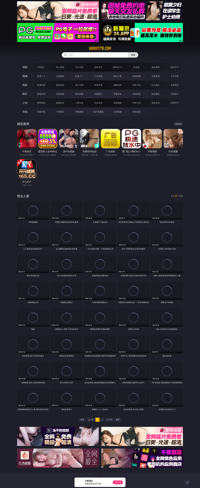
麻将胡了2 (117, 67)
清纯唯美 (136, 94)
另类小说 (136, 102)
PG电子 (41, 67)
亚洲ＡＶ (41, 76)
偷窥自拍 (41, 94)
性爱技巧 (175, 102)
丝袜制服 (136, 76)
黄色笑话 (156, 102)
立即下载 (117, 482)
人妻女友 (79, 102)
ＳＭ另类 (175, 76)
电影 (25, 85)
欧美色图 (79, 94)
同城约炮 (41, 111)
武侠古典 (98, 102)
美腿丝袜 (117, 94)
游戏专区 (98, 67)
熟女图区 (156, 94)
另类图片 (175, 94)
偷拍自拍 (60, 85)
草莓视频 (79, 111)
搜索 (133, 55)
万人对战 (79, 67)
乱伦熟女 (156, 85)
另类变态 (175, 85)
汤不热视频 (98, 111)
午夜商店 (60, 111)
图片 (25, 94)
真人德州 (60, 67)
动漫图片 (98, 94)
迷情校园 (117, 102)
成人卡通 (79, 85)
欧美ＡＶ (79, 76)
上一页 (90, 419)
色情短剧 (136, 111)
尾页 (118, 419)
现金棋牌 (156, 67)
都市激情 (41, 102)
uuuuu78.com (100, 48)
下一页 (109, 419)
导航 (25, 111)
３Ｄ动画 (98, 76)
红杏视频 (117, 111)
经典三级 (136, 85)
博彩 (25, 67)
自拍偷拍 (60, 76)
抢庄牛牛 (175, 67)
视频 (25, 76)
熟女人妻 (117, 76)
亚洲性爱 (41, 85)
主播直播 (156, 76)
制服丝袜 (117, 85)
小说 (25, 102)
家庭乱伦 (60, 102)
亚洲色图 (60, 94)
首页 (82, 419)
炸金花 (136, 67)
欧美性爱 (98, 85)
